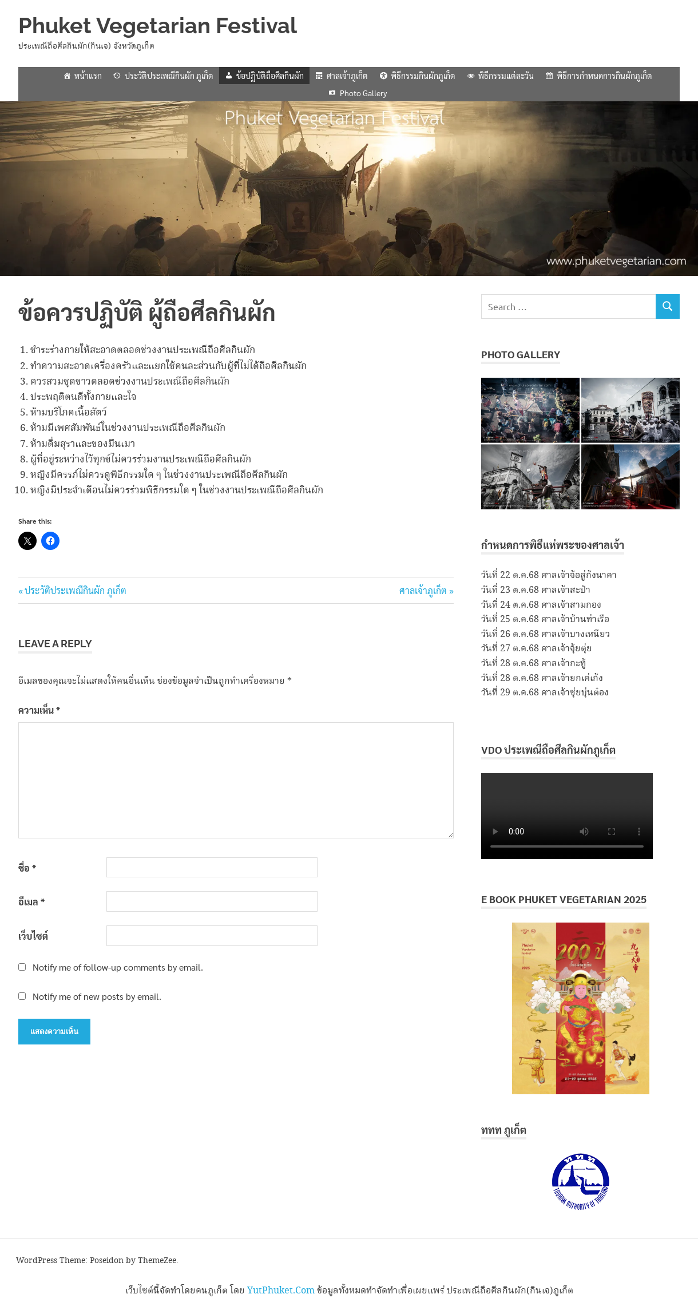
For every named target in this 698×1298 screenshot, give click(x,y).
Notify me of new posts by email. (97, 996)
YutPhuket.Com (281, 1291)
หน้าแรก (88, 75)
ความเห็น (39, 710)
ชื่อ (27, 868)
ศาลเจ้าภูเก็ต (347, 75)
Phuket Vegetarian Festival (157, 25)
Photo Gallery (363, 93)
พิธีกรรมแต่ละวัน (506, 75)
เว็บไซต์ (33, 936)
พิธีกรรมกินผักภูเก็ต (423, 75)
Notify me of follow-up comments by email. (118, 967)
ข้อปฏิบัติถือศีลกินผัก (270, 75)
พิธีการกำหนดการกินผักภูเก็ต (604, 75)
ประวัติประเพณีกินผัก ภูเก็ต (169, 75)
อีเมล (31, 902)
